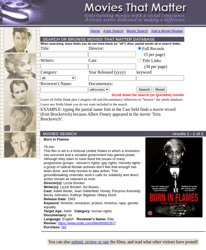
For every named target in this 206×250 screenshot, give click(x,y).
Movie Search (137, 31)
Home (95, 31)
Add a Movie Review (167, 31)
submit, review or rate (90, 242)
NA (64, 227)
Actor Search (113, 31)
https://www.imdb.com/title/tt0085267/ (87, 223)
